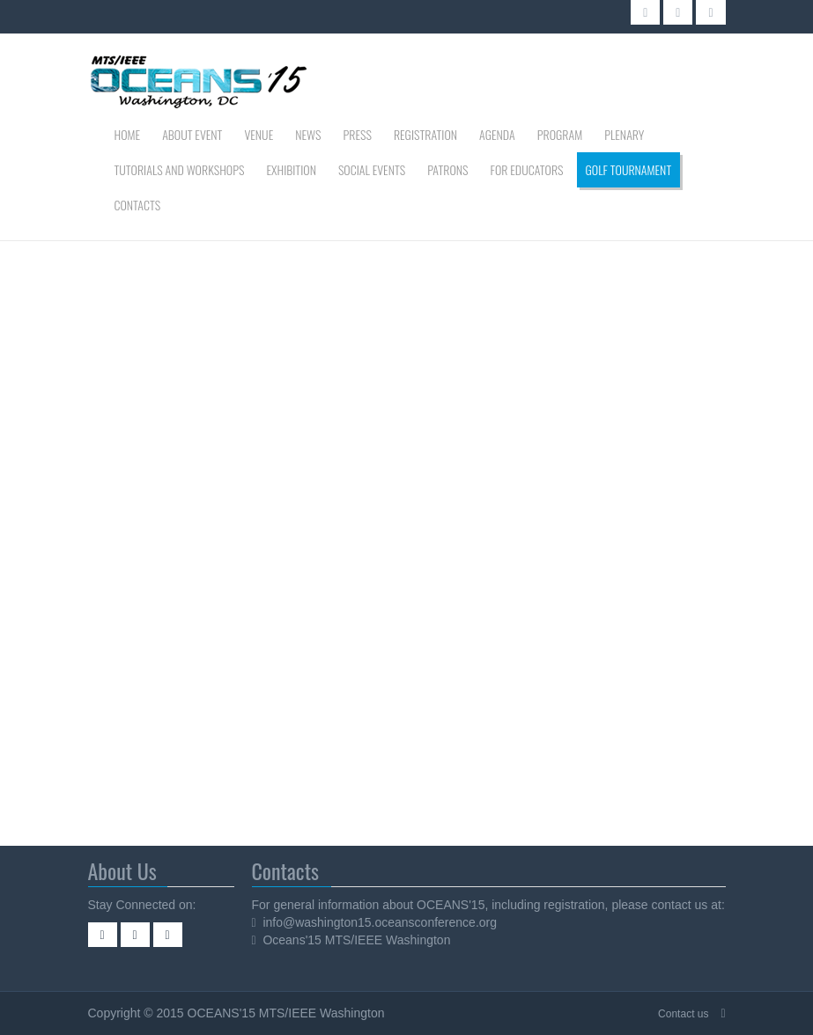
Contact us (683, 1014)
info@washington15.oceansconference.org (379, 922)
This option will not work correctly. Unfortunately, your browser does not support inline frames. (295, 541)
